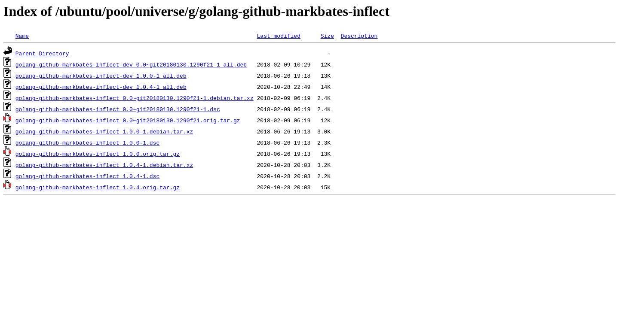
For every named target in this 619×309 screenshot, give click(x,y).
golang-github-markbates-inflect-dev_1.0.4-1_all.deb (101, 87)
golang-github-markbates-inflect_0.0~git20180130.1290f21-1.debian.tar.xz (134, 98)
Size (327, 35)
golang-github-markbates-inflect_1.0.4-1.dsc (87, 176)
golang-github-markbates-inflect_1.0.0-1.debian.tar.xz (104, 131)
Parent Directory (42, 53)
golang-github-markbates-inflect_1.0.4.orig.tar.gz (97, 187)
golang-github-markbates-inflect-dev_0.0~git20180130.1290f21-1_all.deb (131, 64)
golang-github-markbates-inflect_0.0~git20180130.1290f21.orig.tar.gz (127, 120)
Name (22, 35)
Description (358, 35)
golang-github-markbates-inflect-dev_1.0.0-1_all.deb (101, 75)
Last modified (278, 35)
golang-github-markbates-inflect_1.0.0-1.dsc (87, 142)
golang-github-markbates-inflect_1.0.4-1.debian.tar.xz (104, 165)
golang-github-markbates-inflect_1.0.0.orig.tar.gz (97, 154)
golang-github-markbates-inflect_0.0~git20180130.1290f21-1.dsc (117, 109)
